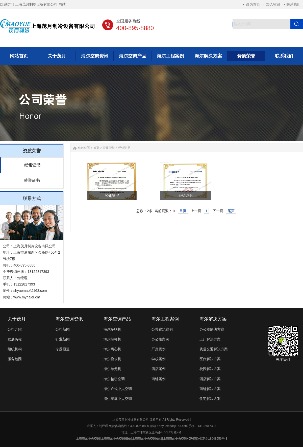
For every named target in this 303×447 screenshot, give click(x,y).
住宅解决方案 (210, 399)
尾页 (231, 211)
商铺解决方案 (210, 389)
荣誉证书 (32, 180)
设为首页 (253, 4)
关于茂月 (17, 318)
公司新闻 (63, 329)
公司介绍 (15, 329)
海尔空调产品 (117, 318)
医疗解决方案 (210, 359)
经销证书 (32, 165)
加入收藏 (273, 4)
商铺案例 (159, 379)
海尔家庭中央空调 (118, 399)
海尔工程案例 (165, 318)
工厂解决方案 (210, 339)
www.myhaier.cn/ (26, 297)
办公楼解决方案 (211, 329)
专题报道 (63, 349)
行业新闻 (63, 339)
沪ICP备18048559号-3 (212, 438)
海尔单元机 (112, 369)
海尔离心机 (112, 349)
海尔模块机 (112, 359)
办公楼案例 (160, 339)
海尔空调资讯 (69, 318)
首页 (96, 148)
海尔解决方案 (213, 318)
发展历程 (15, 339)
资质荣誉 (109, 148)
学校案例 (159, 359)
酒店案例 (159, 369)
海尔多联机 (112, 329)
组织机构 (15, 349)
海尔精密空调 (114, 379)
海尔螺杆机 (112, 339)
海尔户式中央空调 (118, 389)
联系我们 (293, 4)
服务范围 (15, 359)
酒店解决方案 (210, 379)
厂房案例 (159, 349)
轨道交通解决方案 (213, 349)
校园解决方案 (210, 369)
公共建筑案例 (162, 329)
